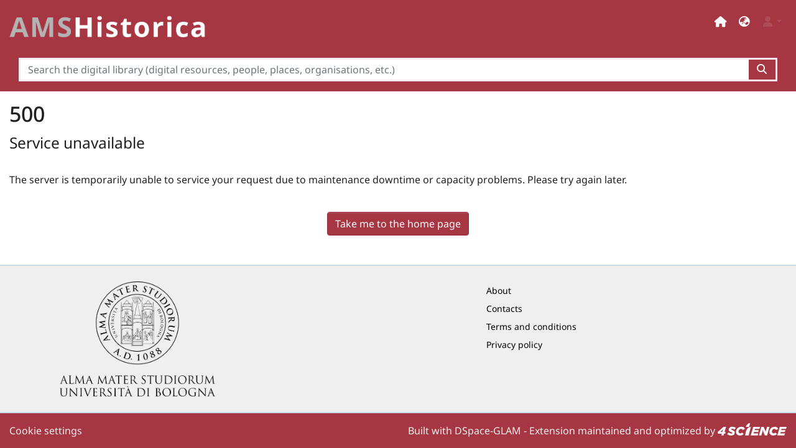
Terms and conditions (531, 326)
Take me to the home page (398, 224)
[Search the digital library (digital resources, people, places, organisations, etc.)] (384, 69)
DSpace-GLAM (488, 430)
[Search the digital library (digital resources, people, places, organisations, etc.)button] (762, 69)
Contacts (504, 308)
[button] (744, 21)
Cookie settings (45, 430)
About (498, 290)
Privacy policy (514, 344)
